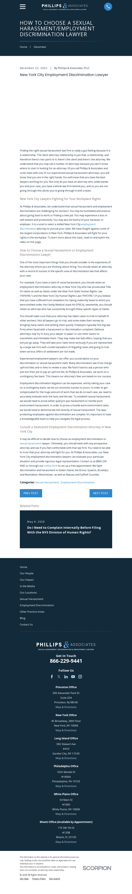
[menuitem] (24, 879)
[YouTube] (73, 676)
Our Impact (27, 579)
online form (51, 465)
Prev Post (31, 493)
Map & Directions (66, 707)
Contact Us (26, 624)
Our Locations (28, 592)
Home (23, 567)
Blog (22, 618)
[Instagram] (80, 676)
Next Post (100, 493)
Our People (26, 573)
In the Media (27, 586)
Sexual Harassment (47, 482)
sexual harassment (31, 443)
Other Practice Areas (32, 611)
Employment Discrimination (78, 482)
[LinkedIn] (66, 676)
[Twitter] (59, 676)
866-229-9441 (66, 660)
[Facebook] (52, 676)
